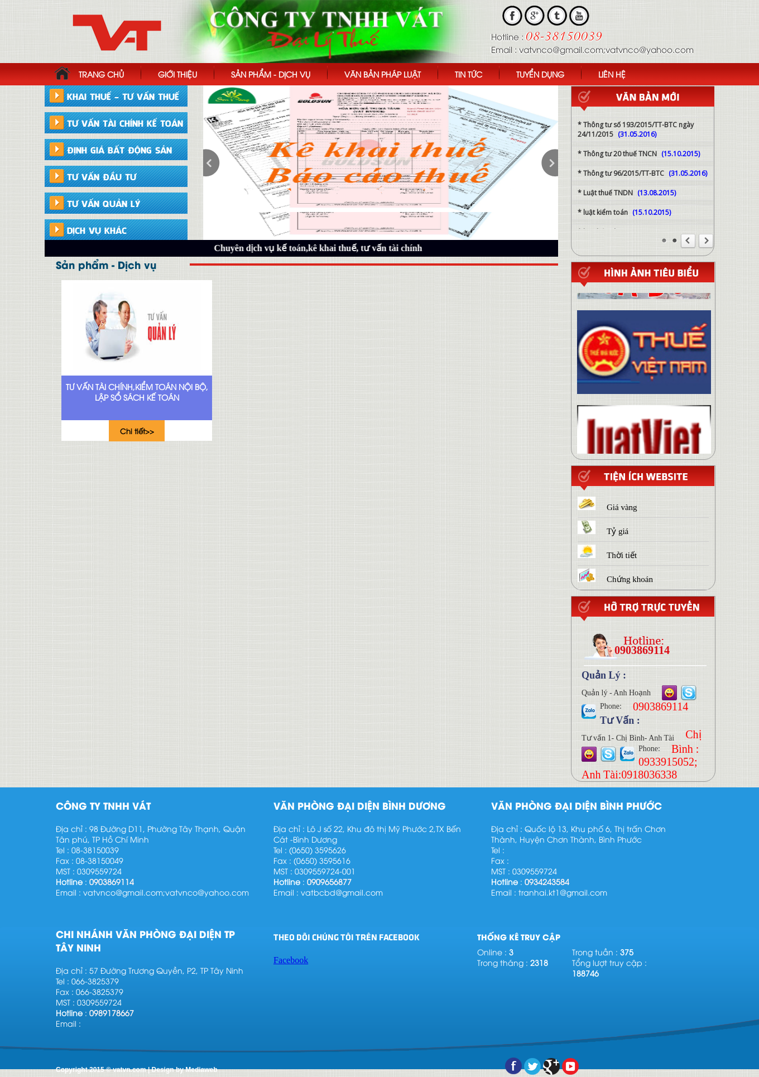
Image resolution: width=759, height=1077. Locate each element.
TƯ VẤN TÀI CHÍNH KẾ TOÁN (125, 123)
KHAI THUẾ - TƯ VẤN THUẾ (123, 96)
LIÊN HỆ (612, 74)
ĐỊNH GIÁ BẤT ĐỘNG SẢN (119, 149)
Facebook (290, 960)
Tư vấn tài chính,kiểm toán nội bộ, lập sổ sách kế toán (137, 391)
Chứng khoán (615, 579)
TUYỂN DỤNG (540, 74)
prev (211, 163)
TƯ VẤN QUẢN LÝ (103, 203)
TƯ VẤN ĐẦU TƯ (101, 176)
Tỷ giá (603, 531)
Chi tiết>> (137, 431)
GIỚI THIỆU (177, 74)
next (549, 163)
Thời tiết (607, 555)
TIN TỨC (468, 74)
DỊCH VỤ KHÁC (97, 230)
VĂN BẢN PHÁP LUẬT (382, 74)
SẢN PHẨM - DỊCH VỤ (270, 74)
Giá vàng (607, 507)
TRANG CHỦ (89, 73)
